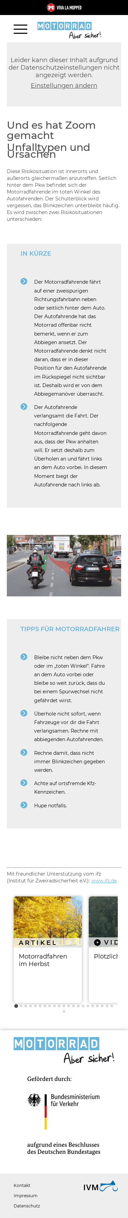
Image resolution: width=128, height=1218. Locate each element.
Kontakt (22, 1185)
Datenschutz (27, 1205)
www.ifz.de (104, 881)
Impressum (26, 1195)
